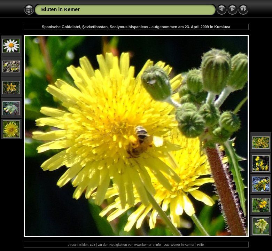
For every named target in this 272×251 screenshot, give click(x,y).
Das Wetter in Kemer (178, 244)
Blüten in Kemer (60, 9)
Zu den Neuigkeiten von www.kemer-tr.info (129, 244)
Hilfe (200, 244)
